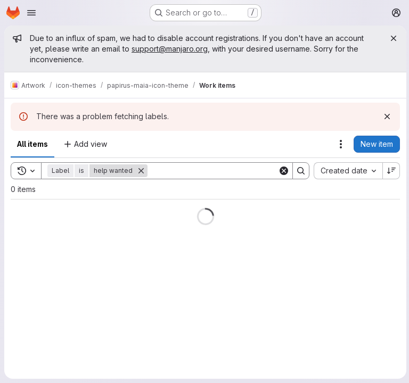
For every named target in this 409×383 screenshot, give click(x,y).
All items (32, 143)
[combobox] (346, 170)
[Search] (213, 170)
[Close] (392, 38)
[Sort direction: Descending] (389, 170)
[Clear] (282, 170)
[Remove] (141, 170)
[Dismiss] (385, 116)
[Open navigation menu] (31, 12)
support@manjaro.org (170, 48)
